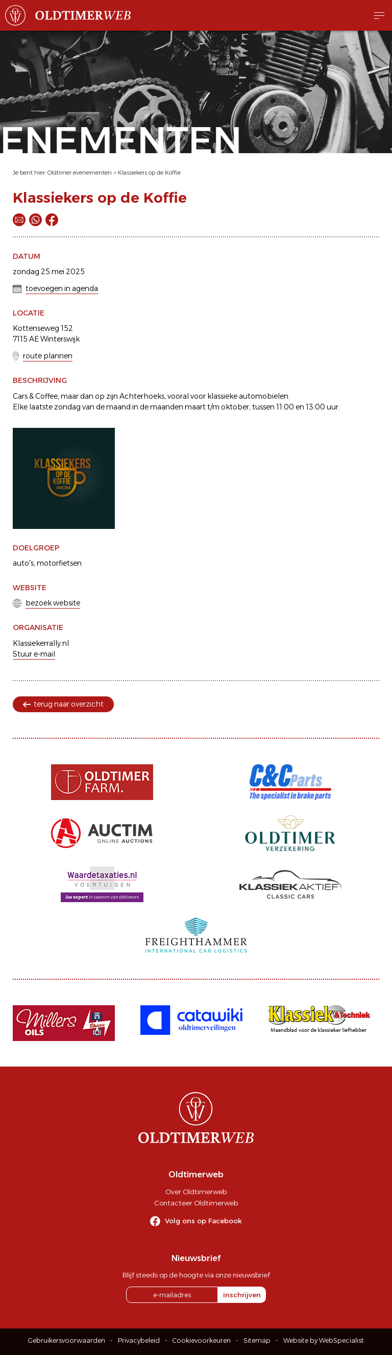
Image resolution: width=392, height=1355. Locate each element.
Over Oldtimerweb (196, 1192)
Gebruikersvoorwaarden (66, 1340)
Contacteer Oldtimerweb (196, 1203)
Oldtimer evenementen (79, 172)
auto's (23, 563)
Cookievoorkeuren (202, 1340)
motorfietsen (59, 563)
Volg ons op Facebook (203, 1221)
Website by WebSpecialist (323, 1340)
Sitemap (257, 1340)
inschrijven (242, 1295)
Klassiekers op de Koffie (149, 172)
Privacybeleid (139, 1340)
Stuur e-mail (34, 654)
